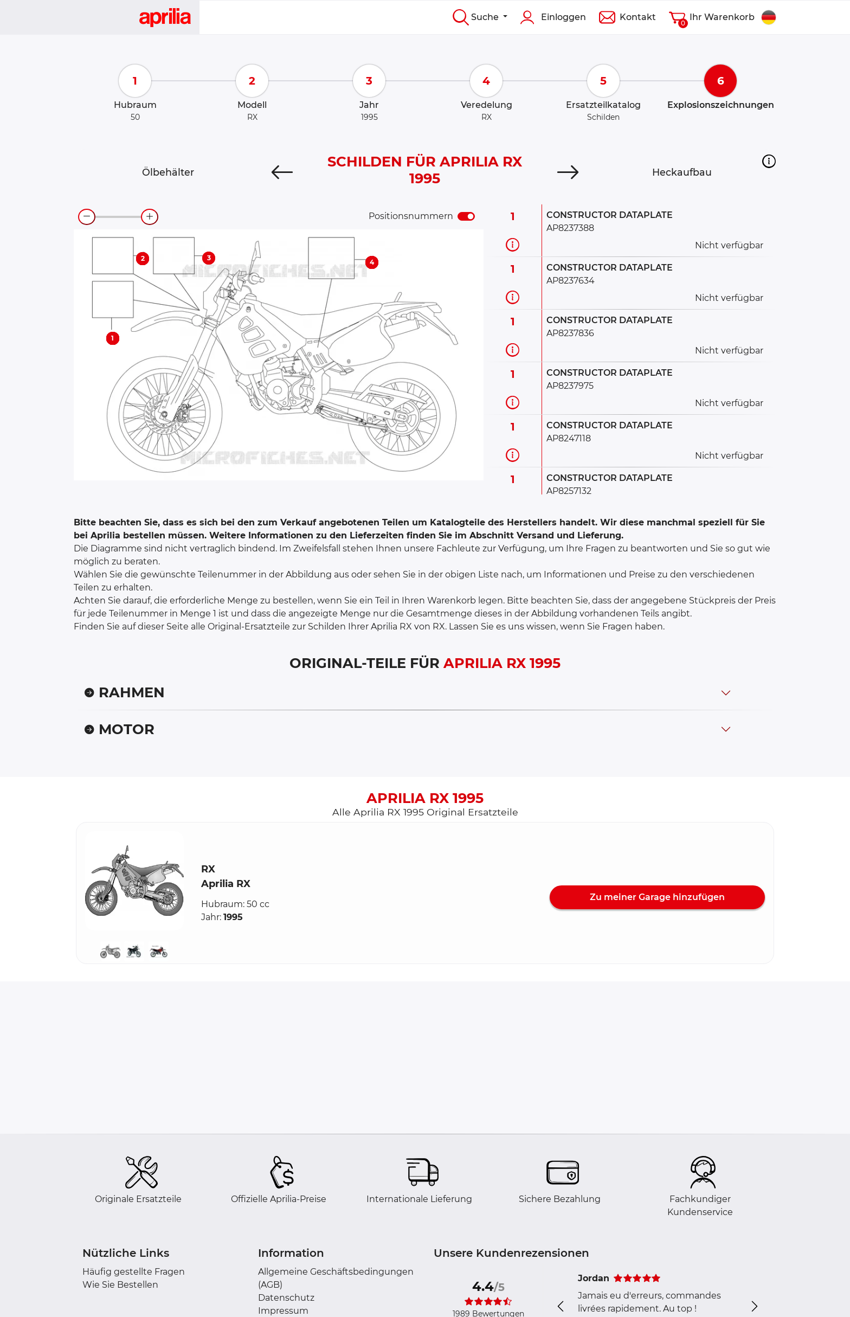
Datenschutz (286, 1298)
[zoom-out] (86, 217)
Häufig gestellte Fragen (133, 1272)
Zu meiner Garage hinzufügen (657, 897)
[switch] (466, 216)
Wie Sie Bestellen (120, 1285)
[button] (769, 161)
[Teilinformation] (513, 244)
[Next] (567, 172)
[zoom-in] (149, 217)
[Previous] (282, 172)
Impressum (283, 1311)
